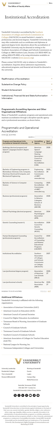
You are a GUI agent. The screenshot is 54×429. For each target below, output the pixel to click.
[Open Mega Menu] (49, 3)
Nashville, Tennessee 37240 (27, 385)
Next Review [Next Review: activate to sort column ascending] (48, 142)
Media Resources (32, 380)
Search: (40, 137)
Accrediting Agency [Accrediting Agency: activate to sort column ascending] (38, 142)
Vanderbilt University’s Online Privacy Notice (27, 390)
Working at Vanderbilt (34, 368)
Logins (29, 374)
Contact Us (32, 388)
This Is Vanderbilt (7, 374)
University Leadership (8, 368)
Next (49, 291)
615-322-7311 (23, 388)
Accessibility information (28, 418)
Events (29, 371)
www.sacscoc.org (26, 58)
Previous (43, 291)
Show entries (9, 135)
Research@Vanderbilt (8, 377)
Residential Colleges (8, 371)
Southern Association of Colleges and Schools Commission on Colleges (23, 34)
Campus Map (31, 377)
